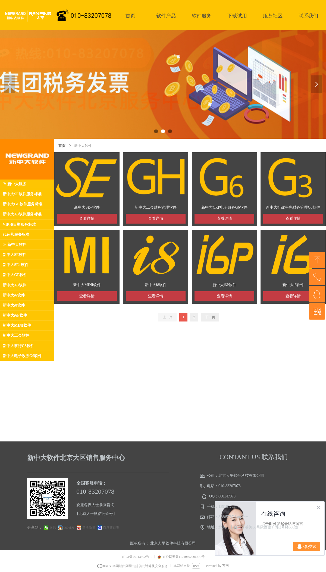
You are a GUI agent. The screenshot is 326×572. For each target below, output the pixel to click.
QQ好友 (69, 528)
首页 (61, 146)
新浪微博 (88, 528)
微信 (52, 528)
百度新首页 (111, 528)
